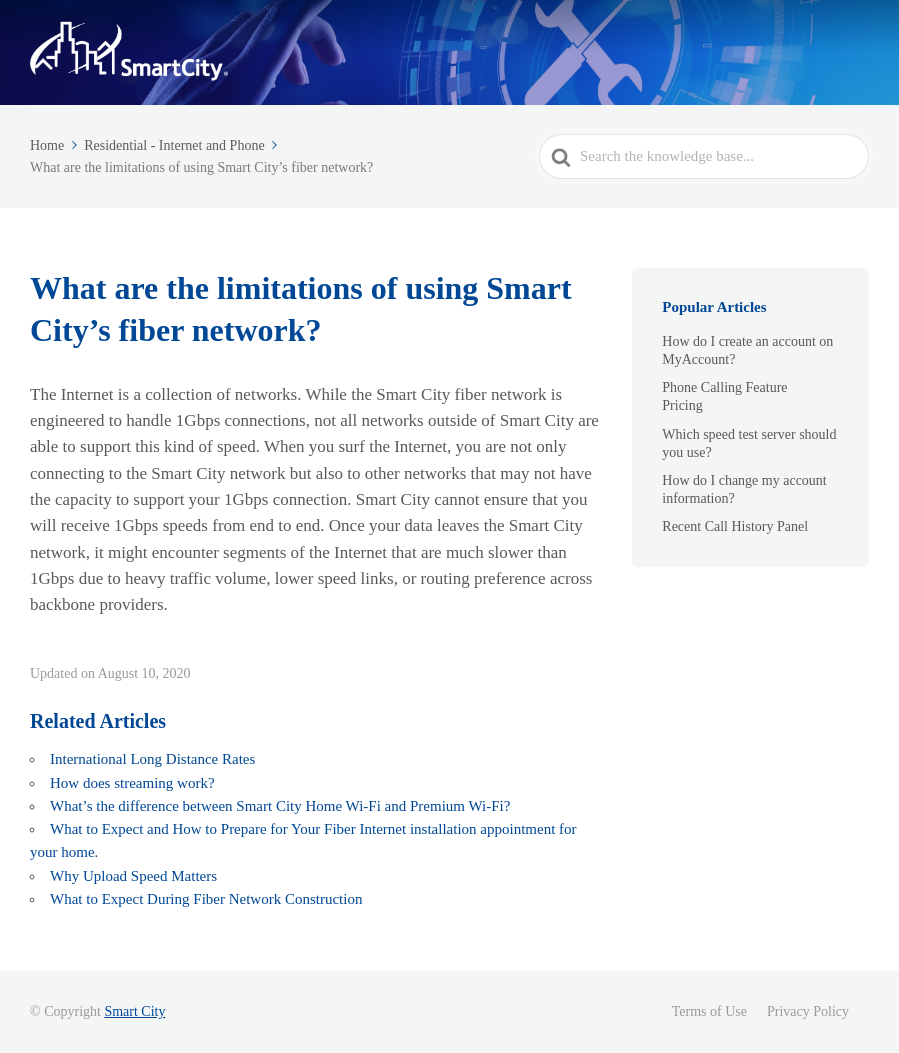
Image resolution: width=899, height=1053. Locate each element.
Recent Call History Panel (735, 526)
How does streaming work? (132, 783)
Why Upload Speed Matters (133, 876)
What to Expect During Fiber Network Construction (208, 899)
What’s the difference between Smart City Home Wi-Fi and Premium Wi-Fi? (280, 806)
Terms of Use (709, 1011)
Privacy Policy (808, 1011)
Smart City (134, 1011)
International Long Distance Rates (152, 759)
